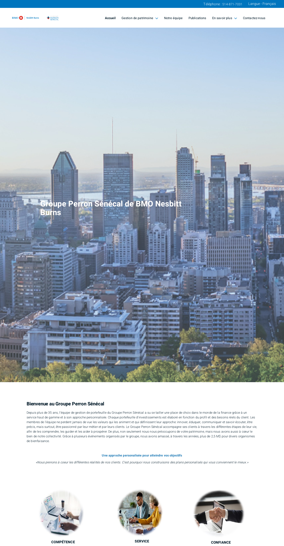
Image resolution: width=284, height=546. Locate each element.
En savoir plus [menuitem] (224, 18)
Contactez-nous (254, 18)
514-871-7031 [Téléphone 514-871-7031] (232, 4)
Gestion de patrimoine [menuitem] (139, 18)
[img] (142, 191)
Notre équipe (173, 18)
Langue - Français (262, 4)
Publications (197, 18)
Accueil (110, 18)
